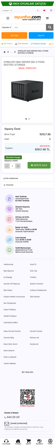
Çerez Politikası (10, 310)
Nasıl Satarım (9, 351)
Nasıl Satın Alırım (10, 344)
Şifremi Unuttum (36, 284)
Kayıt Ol (33, 264)
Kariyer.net (34, 344)
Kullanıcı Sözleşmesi (38, 290)
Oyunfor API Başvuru (12, 284)
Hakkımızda (8, 264)
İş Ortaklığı (8, 277)
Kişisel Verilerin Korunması (14, 297)
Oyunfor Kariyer (36, 331)
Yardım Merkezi (10, 363)
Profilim (33, 277)
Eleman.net (34, 338)
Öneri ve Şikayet (10, 357)
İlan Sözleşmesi (10, 303)
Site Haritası (35, 297)
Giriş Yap (33, 271)
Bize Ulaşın (8, 290)
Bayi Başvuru (9, 271)
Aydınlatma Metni (11, 323)
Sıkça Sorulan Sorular (12, 331)
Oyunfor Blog (9, 338)
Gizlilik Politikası (10, 316)
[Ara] (50, 27)
